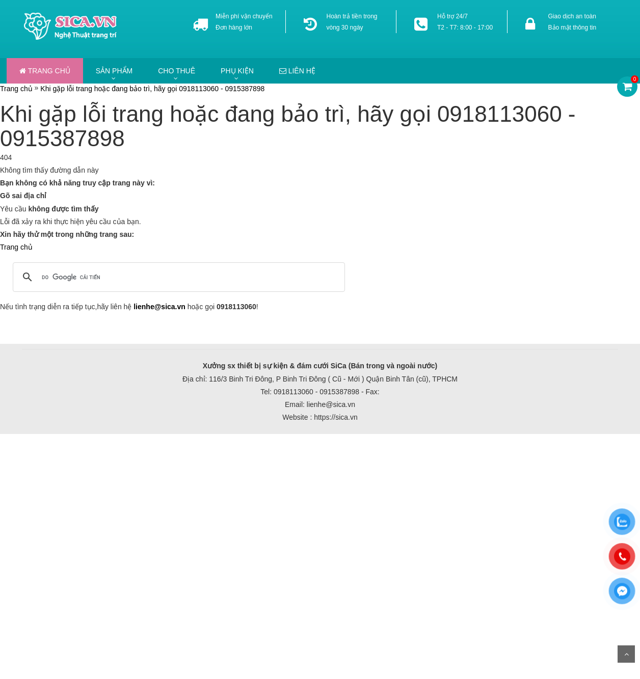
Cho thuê (176, 71)
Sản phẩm (114, 71)
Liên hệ (297, 71)
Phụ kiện (237, 71)
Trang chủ (44, 71)
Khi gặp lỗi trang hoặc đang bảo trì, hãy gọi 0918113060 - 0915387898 (152, 89)
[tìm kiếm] (177, 277)
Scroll (626, 654)
